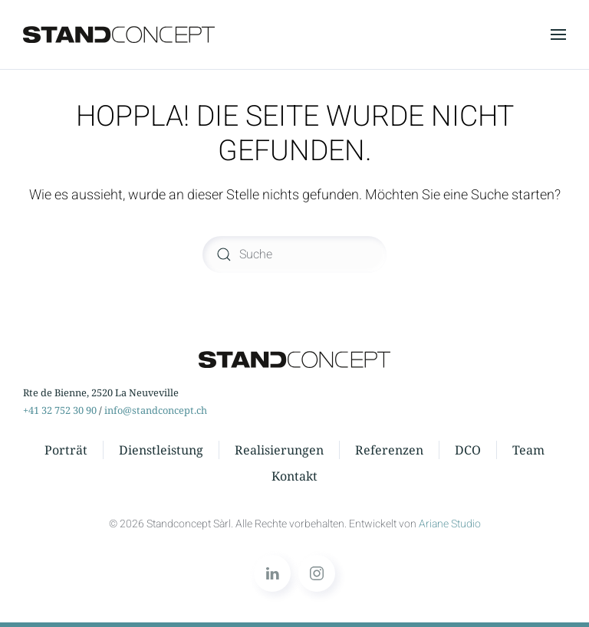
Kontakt (294, 476)
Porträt (65, 450)
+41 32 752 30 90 (60, 410)
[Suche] (294, 254)
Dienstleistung (161, 450)
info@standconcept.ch (155, 410)
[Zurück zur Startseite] (119, 34)
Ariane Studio (450, 524)
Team (528, 450)
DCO (468, 450)
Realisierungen (279, 450)
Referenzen (389, 450)
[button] (558, 34)
